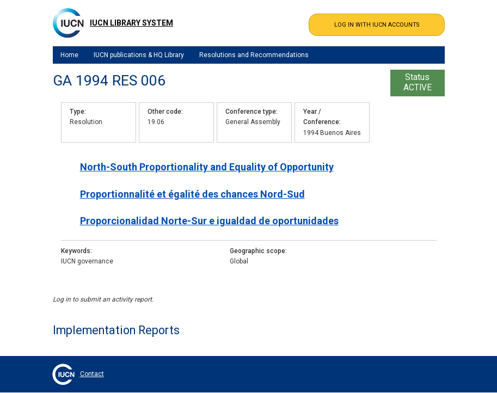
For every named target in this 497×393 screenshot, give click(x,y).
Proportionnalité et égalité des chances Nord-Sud (192, 194)
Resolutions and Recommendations (254, 55)
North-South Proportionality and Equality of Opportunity (207, 167)
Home (69, 55)
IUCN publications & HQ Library (139, 55)
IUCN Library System (131, 23)
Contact (92, 374)
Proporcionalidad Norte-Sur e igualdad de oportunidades (209, 220)
